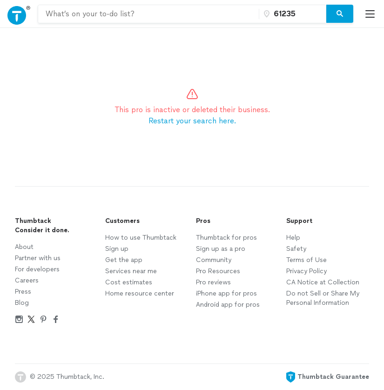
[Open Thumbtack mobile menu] (372, 13)
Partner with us (38, 258)
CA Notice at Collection (322, 282)
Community (213, 260)
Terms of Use (306, 260)
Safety (296, 249)
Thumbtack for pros (226, 238)
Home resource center (139, 293)
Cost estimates (128, 282)
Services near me (131, 271)
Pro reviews (213, 282)
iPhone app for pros (226, 293)
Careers (27, 280)
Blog (22, 303)
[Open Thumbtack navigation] (19, 13)
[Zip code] (291, 14)
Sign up (116, 249)
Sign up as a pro (220, 249)
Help (293, 238)
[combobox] (148, 14)
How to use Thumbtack (140, 238)
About (24, 247)
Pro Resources (218, 271)
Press (23, 292)
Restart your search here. (192, 120)
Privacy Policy (306, 271)
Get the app (123, 260)
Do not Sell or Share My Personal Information (322, 298)
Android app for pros (228, 305)
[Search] (339, 14)
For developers (37, 269)
